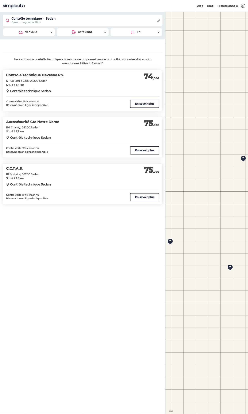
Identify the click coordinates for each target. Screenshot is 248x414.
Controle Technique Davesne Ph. (35, 75)
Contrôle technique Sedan (30, 91)
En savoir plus (144, 103)
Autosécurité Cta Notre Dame (32, 122)
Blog (210, 6)
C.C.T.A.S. (14, 168)
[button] (243, 6)
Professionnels (227, 6)
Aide (200, 6)
